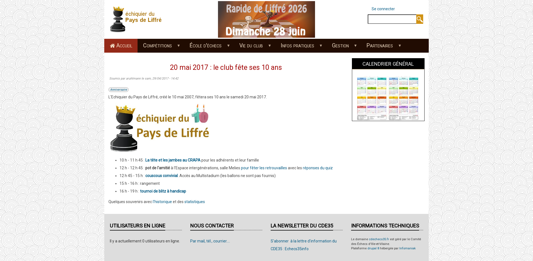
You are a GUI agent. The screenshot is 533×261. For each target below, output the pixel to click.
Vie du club (252, 47)
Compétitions (159, 47)
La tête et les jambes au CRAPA (172, 160)
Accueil (124, 45)
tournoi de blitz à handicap (163, 191)
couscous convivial (161, 175)
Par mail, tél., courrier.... (210, 241)
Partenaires (381, 47)
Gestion (341, 47)
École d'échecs (207, 47)
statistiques (194, 201)
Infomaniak (407, 248)
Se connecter (383, 9)
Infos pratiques (298, 47)
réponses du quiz (318, 168)
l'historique (162, 201)
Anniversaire (118, 89)
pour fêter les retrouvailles (264, 168)
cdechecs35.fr (379, 239)
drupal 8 (373, 248)
